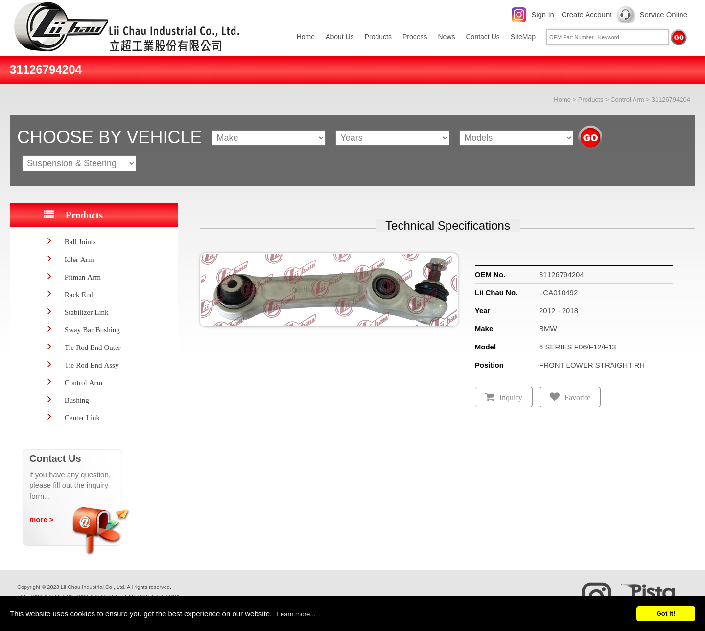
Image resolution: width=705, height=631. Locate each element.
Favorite (577, 397)
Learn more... (296, 614)
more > (41, 519)
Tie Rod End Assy (92, 365)
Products (378, 37)
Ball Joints (80, 241)
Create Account (587, 14)
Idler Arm (79, 259)
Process (414, 37)
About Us (340, 37)
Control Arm (627, 99)
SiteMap (523, 37)
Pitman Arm (83, 277)
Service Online (663, 14)
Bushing (77, 400)
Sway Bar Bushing (92, 329)
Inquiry (510, 397)
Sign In (542, 14)
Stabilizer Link (87, 312)
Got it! (665, 613)
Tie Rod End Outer (93, 347)
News (446, 37)
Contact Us (483, 37)
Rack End (79, 294)
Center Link (82, 417)
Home (306, 37)
